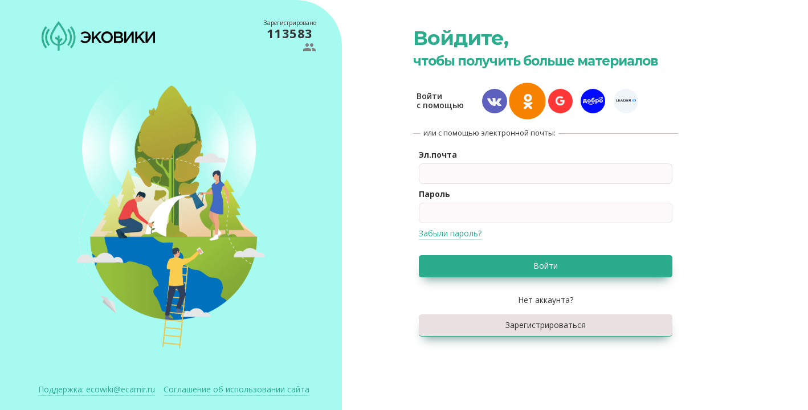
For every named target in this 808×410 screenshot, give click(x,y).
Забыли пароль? (450, 233)
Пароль (434, 193)
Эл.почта (438, 154)
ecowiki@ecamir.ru (96, 389)
